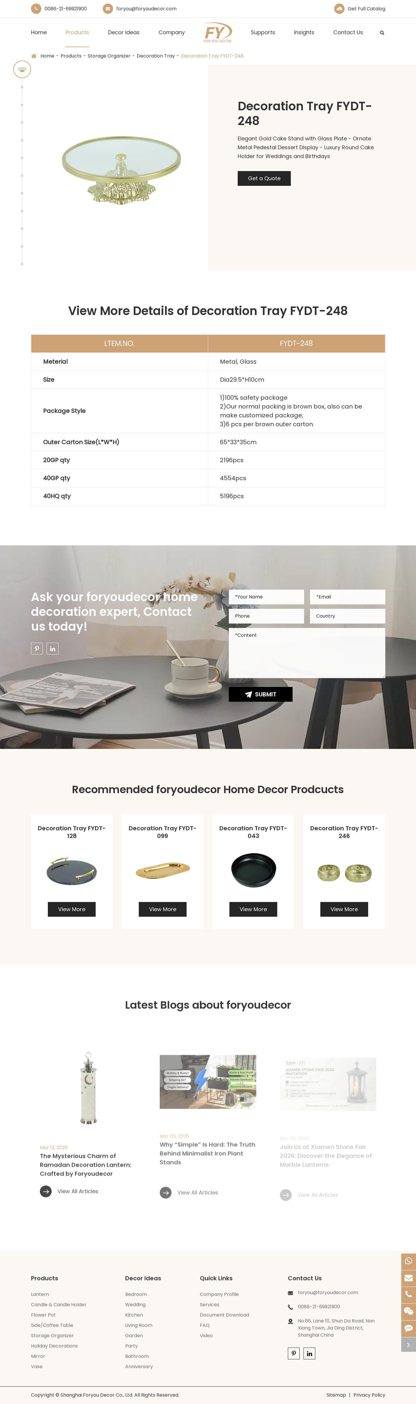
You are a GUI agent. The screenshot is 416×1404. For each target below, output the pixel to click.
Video (206, 1341)
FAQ (205, 1330)
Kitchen (134, 1320)
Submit (260, 694)
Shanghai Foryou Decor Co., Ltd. (97, 1395)
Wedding (135, 1310)
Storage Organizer (109, 56)
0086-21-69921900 (66, 8)
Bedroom (136, 1299)
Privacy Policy (369, 1395)
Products (77, 38)
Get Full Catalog (366, 8)
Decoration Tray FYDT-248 (212, 56)
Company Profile (219, 1299)
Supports (263, 38)
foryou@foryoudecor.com (146, 8)
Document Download (224, 1320)
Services (209, 1310)
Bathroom (137, 1361)
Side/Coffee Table (52, 1330)
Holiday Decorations (54, 1351)
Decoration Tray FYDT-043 (253, 832)
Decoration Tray (156, 56)
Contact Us (348, 38)
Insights (304, 38)
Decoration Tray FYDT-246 (344, 832)
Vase (37, 1372)
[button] (22, 69)
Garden (134, 1341)
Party (131, 1351)
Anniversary (139, 1372)
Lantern (40, 1299)
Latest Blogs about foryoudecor (208, 1010)
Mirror (38, 1361)
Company (172, 38)
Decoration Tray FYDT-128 (72, 832)
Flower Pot (43, 1320)
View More (71, 909)
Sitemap (336, 1395)
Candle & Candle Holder (59, 1310)
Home (39, 38)
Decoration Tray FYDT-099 (163, 832)
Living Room (138, 1330)
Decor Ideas (124, 38)
